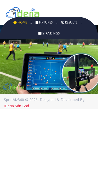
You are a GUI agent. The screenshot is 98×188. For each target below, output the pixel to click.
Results (69, 22)
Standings (49, 33)
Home (20, 22)
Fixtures (44, 22)
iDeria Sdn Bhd (16, 105)
